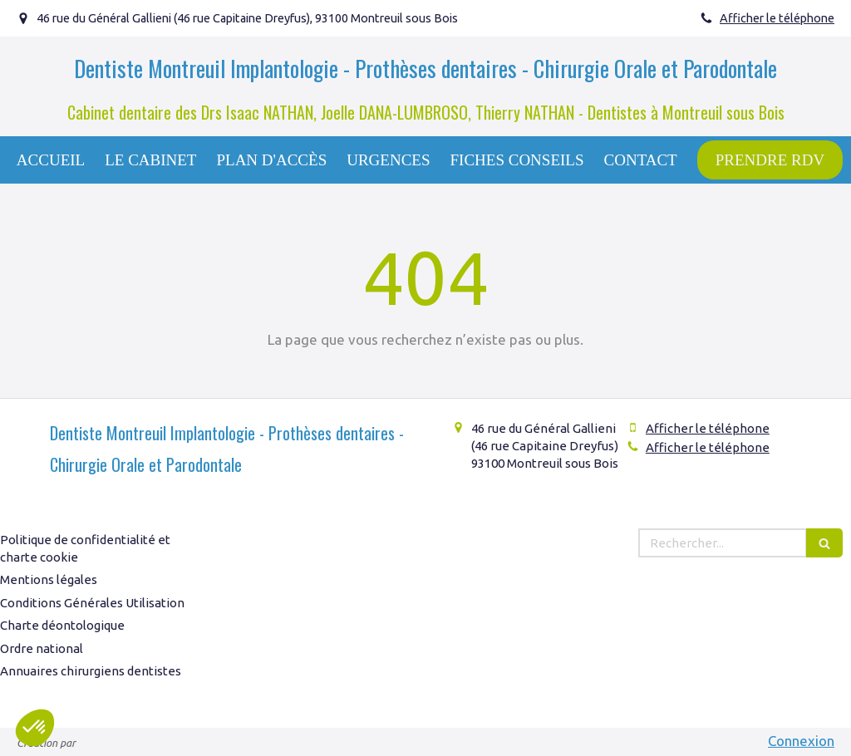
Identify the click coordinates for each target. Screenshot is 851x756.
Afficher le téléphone (777, 18)
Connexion (801, 741)
